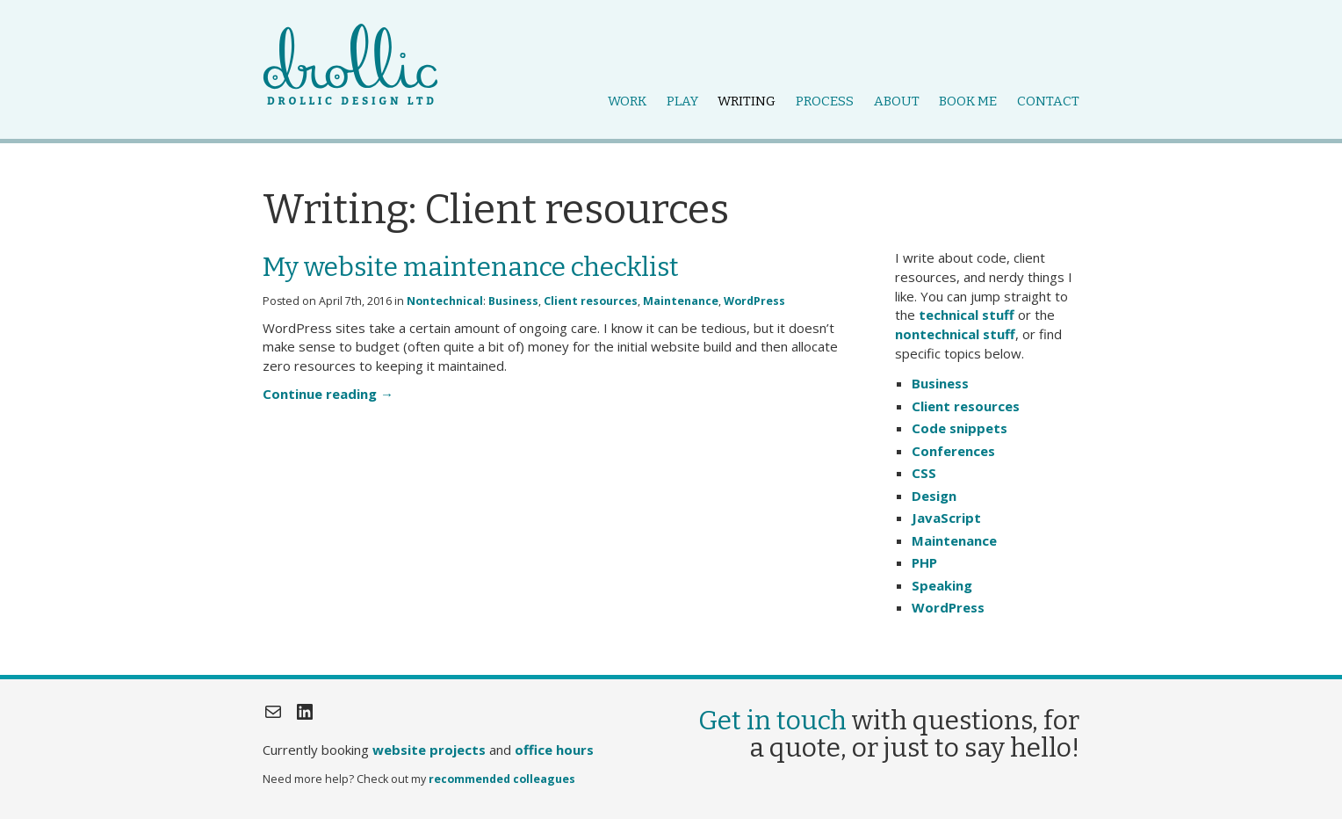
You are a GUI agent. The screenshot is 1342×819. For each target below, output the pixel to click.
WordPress (754, 301)
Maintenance (680, 301)
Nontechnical (445, 301)
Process (825, 101)
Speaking (942, 585)
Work (627, 101)
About (897, 101)
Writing (747, 101)
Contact (1048, 101)
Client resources (591, 301)
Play (682, 101)
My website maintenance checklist (471, 267)
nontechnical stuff (955, 334)
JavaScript (946, 517)
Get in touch (772, 720)
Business (513, 301)
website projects (429, 749)
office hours (554, 749)
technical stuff (966, 314)
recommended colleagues (502, 779)
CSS (924, 473)
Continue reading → (328, 393)
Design (934, 495)
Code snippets (959, 428)
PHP (924, 562)
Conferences (953, 451)
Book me (968, 101)
